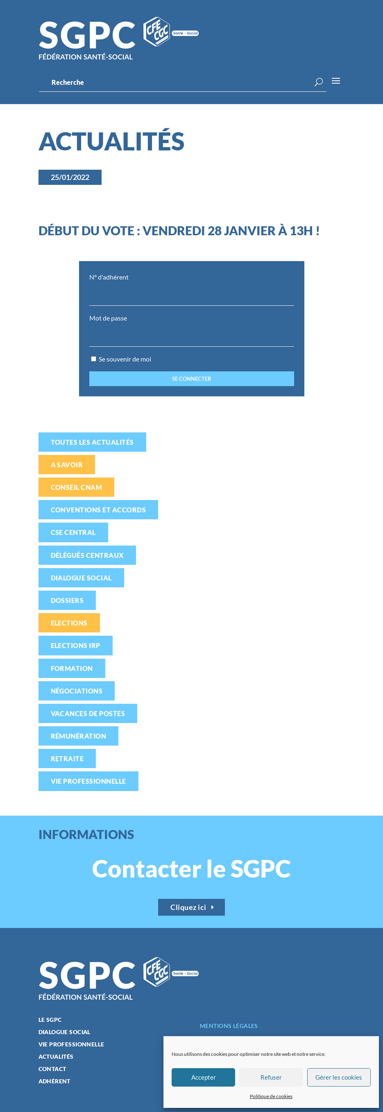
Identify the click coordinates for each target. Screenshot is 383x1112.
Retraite (67, 758)
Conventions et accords (98, 510)
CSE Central (73, 532)
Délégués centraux (87, 555)
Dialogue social (81, 578)
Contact (52, 1069)
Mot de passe (108, 318)
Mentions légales (229, 1025)
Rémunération (79, 736)
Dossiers (67, 600)
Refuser (271, 1077)
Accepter (203, 1077)
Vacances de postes (88, 713)
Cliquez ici (188, 907)
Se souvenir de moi (121, 359)
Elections (69, 623)
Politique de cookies (271, 1096)
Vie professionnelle (88, 781)
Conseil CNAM (76, 487)
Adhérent (54, 1081)
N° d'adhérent (109, 277)
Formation (72, 668)
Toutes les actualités (92, 442)
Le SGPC (50, 1020)
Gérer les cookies (338, 1077)
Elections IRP (75, 645)
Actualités (56, 1057)
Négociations (77, 691)
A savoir (67, 464)
